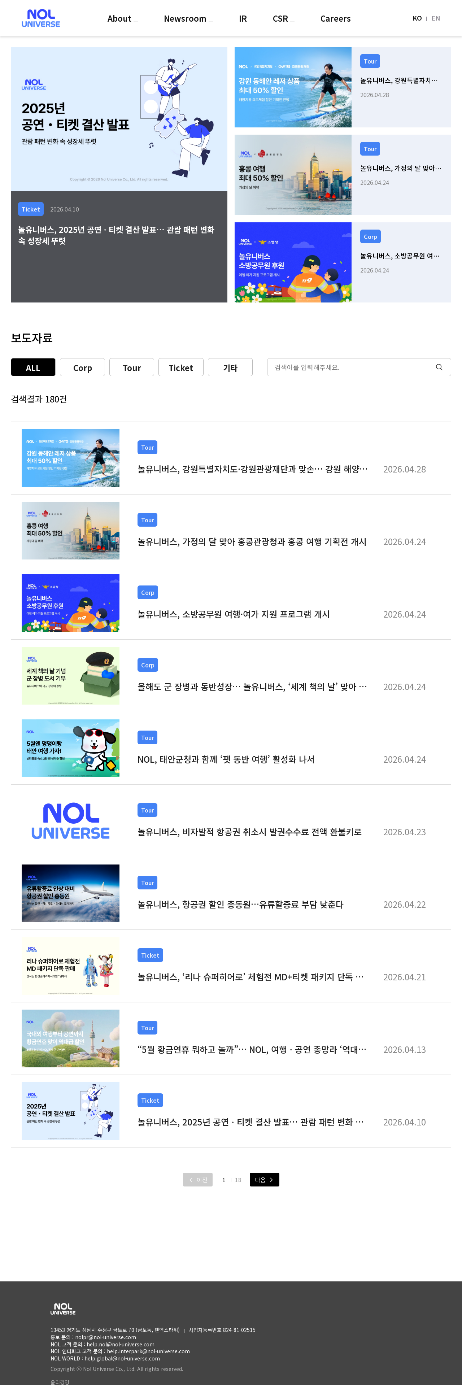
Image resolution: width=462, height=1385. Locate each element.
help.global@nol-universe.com (122, 1358)
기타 (230, 367)
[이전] (198, 1179)
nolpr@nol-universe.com (105, 1337)
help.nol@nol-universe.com (120, 1344)
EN (435, 17)
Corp (82, 367)
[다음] (264, 1179)
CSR (281, 18)
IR (243, 18)
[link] (343, 87)
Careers (336, 18)
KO (417, 17)
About (121, 18)
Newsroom (186, 18)
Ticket (181, 367)
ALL (33, 367)
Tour (132, 367)
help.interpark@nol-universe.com (148, 1351)
